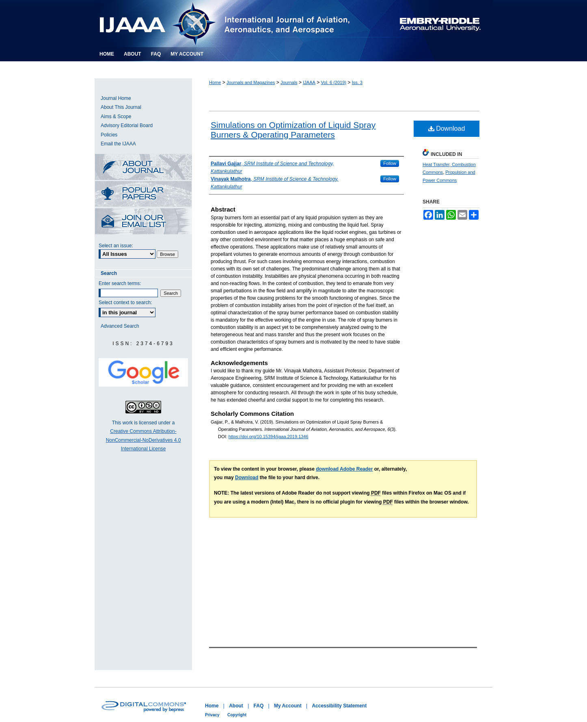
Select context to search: (125, 302)
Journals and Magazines (251, 82)
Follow (389, 163)
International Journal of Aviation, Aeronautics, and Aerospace (234, 23)
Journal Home (116, 98)
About (236, 706)
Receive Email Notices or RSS (143, 222)
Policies (109, 135)
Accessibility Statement (339, 706)
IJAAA (309, 82)
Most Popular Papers (143, 194)
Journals (289, 82)
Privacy (212, 715)
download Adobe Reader (344, 469)
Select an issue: (116, 246)
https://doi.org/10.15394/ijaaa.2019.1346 (269, 436)
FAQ (259, 706)
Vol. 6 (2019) (333, 82)
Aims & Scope (116, 116)
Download (446, 128)
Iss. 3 (357, 82)
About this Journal (143, 167)
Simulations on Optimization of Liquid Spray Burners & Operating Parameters (293, 129)
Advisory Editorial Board (127, 125)
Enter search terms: (120, 283)
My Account (288, 706)
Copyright (236, 715)
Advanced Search (120, 326)
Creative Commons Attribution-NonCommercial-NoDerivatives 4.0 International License (143, 440)
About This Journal (121, 107)
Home (215, 82)
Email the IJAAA (118, 144)
